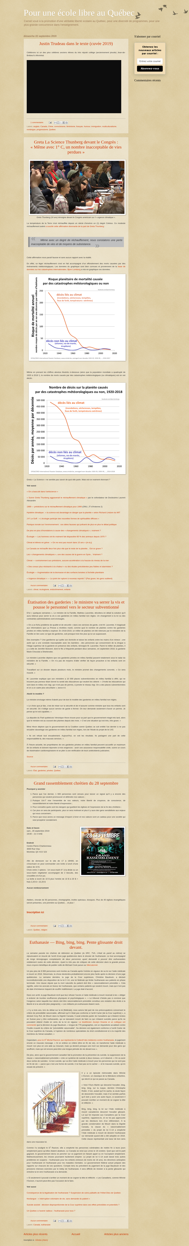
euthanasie (45, 1225)
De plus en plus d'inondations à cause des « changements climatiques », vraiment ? (64, 530)
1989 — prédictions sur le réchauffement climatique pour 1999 (54, 507)
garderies (42, 770)
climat (35, 589)
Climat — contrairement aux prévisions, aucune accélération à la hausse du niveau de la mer (68, 560)
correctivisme (59, 126)
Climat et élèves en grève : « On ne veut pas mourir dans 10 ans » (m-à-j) (59, 542)
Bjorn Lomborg (74, 269)
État (35, 770)
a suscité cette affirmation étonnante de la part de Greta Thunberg (74, 226)
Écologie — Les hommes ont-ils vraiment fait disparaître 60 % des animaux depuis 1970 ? (66, 536)
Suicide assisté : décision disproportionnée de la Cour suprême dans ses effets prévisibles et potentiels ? (73, 1205)
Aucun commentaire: (40, 585)
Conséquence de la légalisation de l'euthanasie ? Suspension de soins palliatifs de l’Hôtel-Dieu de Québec (74, 1193)
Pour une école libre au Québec (79, 13)
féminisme (70, 126)
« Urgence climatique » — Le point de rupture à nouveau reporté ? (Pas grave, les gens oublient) (69, 578)
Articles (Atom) (41, 1240)
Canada (43, 126)
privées (50, 770)
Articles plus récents (35, 1234)
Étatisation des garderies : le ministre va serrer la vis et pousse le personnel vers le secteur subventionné (76, 604)
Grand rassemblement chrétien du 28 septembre (76, 783)
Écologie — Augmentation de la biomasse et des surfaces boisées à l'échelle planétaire (65, 572)
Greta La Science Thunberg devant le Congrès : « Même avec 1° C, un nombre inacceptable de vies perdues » (76, 146)
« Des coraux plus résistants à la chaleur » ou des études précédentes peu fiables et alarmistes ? (70, 566)
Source (30, 757)
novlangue (31, 129)
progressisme (42, 129)
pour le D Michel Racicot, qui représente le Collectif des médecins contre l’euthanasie (76, 1040)
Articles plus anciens (116, 1234)
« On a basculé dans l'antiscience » (42, 491)
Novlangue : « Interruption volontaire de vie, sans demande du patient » (58, 1199)
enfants (67, 589)
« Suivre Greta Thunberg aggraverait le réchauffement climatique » (57, 498)
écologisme (44, 589)
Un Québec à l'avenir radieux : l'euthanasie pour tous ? (51, 1211)
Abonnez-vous (150, 68)
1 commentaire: (37, 122)
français (79, 126)
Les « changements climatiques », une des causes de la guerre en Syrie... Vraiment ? (64, 554)
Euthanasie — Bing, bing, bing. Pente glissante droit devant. (76, 945)
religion (44, 930)
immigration (96, 126)
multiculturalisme (109, 126)
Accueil (75, 1234)
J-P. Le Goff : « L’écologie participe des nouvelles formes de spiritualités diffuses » (63, 518)
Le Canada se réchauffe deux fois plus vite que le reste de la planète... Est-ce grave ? (64, 548)
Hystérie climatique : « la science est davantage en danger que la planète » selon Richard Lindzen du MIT (73, 512)
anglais (36, 126)
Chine (50, 126)
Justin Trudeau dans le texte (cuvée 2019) (76, 43)
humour (87, 126)
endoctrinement (56, 589)
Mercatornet (92, 965)
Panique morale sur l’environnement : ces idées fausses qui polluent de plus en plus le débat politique (72, 524)
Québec (52, 129)
